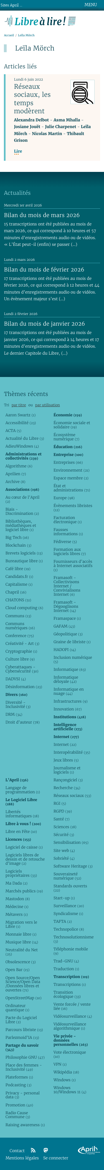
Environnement (72, 470)
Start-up (64, 897)
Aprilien (16, 473)
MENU (91, 4)
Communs (18, 615)
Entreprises (68, 462)
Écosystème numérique (66, 436)
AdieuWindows (22, 446)
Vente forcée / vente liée (72, 1006)
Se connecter (55, 1158)
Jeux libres (66, 760)
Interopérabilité (72, 752)
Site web (64, 850)
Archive (16, 481)
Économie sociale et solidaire (72, 424)
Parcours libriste (24, 1029)
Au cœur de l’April (22, 499)
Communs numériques (20, 625)
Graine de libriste (72, 641)
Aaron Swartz (21, 414)
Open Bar (18, 969)
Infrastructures (71, 701)
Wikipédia (66, 1072)
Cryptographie (21, 651)
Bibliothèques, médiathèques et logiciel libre (21, 525)
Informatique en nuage (69, 691)
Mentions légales (22, 1158)
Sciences (65, 826)
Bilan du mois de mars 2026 (42, 215)
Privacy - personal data (23, 1095)
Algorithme (19, 466)
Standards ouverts (70, 888)
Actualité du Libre (25, 438)
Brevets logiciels (24, 553)
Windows (65, 1079)
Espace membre (71, 478)
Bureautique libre (24, 560)
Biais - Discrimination (22, 511)
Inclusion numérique (73, 659)
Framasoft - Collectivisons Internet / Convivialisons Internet (67, 586)
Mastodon (18, 898)
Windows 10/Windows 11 (70, 1089)
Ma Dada (16, 883)
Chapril (16, 592)
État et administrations (72, 487)
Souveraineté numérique (67, 876)
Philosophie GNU (25, 1057)
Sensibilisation (71, 842)
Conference (20, 635)
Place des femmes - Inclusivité (24, 1067)
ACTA (13, 430)
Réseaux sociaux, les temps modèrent (32, 98)
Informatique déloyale (66, 679)
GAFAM (64, 626)
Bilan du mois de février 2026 (44, 269)
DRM (14, 714)
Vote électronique (70, 1054)
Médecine (17, 906)
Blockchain (18, 545)
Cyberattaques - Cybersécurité (22, 669)
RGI (60, 803)
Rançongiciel (68, 779)
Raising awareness (25, 1124)
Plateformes (19, 1077)
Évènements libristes (73, 507)
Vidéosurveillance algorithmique (70, 1026)
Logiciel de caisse (24, 847)
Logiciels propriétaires (21, 873)
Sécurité (64, 834)
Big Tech (17, 537)
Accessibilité (21, 422)
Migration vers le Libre (21, 924)
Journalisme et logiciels (67, 770)
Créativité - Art (22, 643)
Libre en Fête (21, 831)
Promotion (19, 1104)
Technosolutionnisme (73, 939)
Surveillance (69, 905)
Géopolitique (68, 633)
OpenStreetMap (24, 997)
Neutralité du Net (22, 952)
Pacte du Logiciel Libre (21, 1019)
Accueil (9, 35)
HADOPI (65, 649)
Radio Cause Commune (18, 1114)
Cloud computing (24, 607)
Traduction (66, 968)
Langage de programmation (23, 789)
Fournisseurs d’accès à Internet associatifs (73, 565)
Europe (64, 497)
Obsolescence (21, 961)
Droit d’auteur (23, 722)
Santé (62, 818)
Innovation (68, 709)
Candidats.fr (19, 576)
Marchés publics (24, 890)
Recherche (67, 787)
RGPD (63, 811)
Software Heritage (73, 866)
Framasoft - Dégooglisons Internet (66, 606)
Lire (18, 151)
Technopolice (69, 929)
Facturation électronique (68, 519)
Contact (17, 1151)
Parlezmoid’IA (22, 1037)
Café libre (18, 568)
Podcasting (18, 1084)
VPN (60, 1064)
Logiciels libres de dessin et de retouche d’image (25, 859)
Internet (65, 744)
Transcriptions (70, 984)
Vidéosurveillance (73, 1016)
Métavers (17, 914)
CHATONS (18, 599)
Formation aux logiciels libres (70, 551)
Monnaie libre (21, 934)
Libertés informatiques (22, 813)
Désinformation (24, 686)
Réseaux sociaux (72, 795)
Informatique (70, 669)
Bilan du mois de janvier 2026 (44, 323)
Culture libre (20, 659)
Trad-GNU (66, 961)
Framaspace (67, 618)
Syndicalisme (68, 913)
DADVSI (16, 678)
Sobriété (64, 858)
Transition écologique (67, 994)
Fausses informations (68, 531)
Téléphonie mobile (71, 951)
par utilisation (47, 405)
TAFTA (63, 921)
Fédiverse (65, 541)
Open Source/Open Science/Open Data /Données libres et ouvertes (23, 984)
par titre (19, 405)
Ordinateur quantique (17, 1007)
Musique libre (22, 942)
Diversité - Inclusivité (18, 704)
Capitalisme (19, 584)
